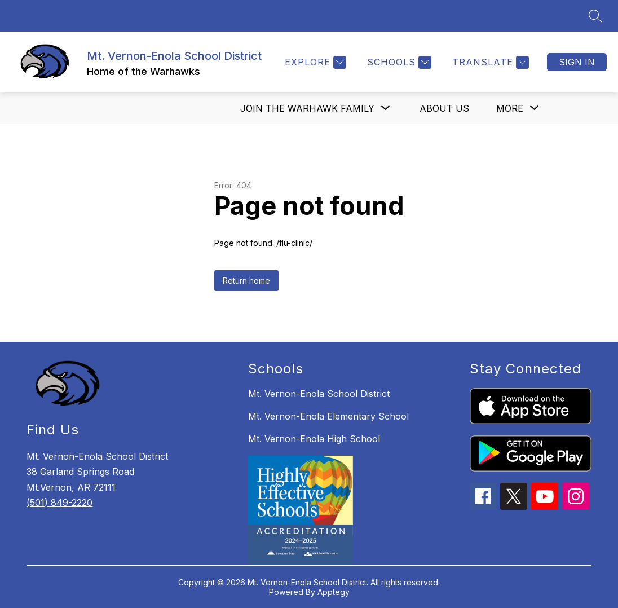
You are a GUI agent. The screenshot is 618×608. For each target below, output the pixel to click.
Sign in (577, 62)
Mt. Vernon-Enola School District (319, 393)
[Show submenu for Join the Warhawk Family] (307, 108)
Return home (246, 280)
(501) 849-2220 (59, 502)
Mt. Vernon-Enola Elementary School (328, 416)
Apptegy (333, 592)
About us (444, 108)
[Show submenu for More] (509, 108)
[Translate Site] (489, 62)
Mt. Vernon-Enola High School (314, 438)
